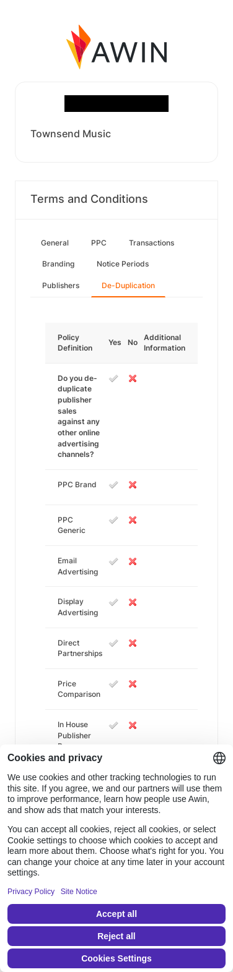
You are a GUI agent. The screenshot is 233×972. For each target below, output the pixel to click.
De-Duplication (128, 285)
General (55, 242)
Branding (58, 263)
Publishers (60, 285)
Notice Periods (123, 263)
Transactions (151, 242)
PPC (99, 242)
